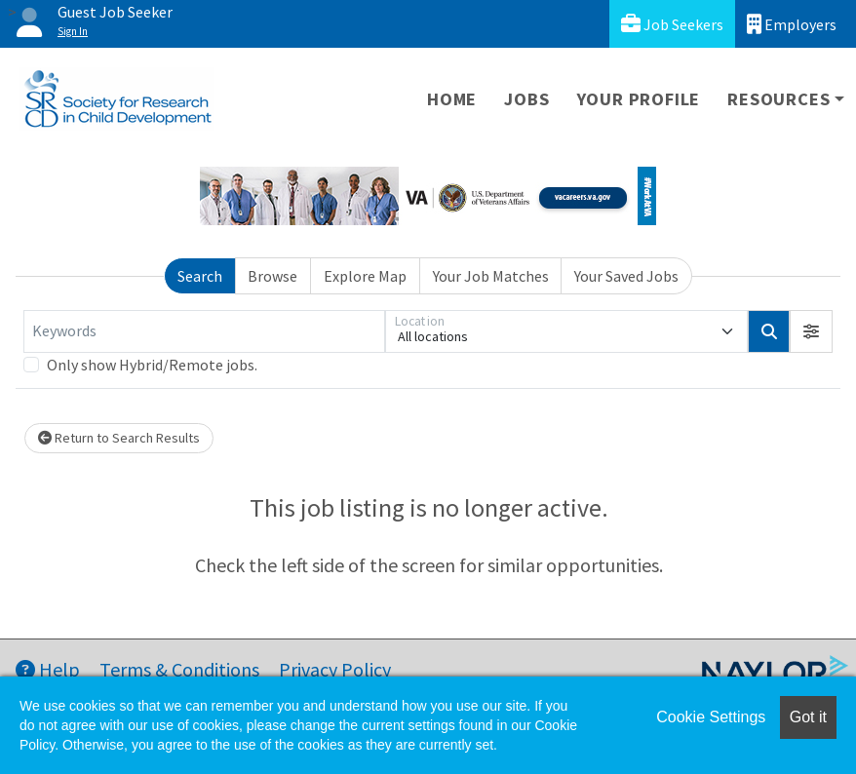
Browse (272, 276)
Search (199, 276)
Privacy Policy (335, 669)
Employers (792, 24)
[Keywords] (204, 331)
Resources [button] (778, 99)
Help (48, 669)
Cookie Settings (710, 717)
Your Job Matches (491, 276)
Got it (808, 717)
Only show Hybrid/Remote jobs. (152, 364)
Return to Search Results (119, 437)
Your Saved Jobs (626, 276)
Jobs (526, 99)
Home (452, 99)
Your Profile (639, 99)
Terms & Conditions (179, 669)
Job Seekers (672, 24)
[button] (811, 331)
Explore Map (365, 276)
